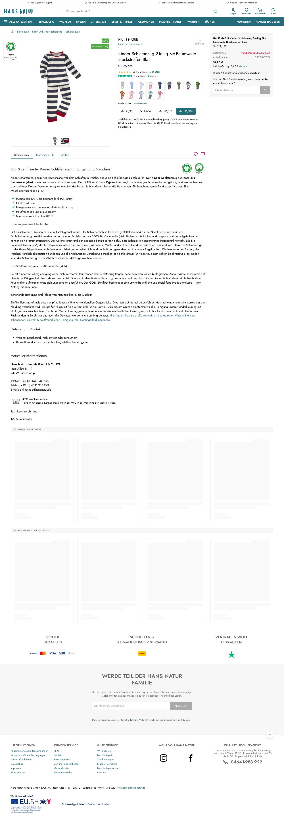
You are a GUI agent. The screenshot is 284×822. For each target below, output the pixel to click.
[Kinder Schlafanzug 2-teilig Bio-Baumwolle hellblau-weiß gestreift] (132, 85)
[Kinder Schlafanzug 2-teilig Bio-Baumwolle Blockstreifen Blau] (188, 85)
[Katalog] (203, 154)
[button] (233, 11)
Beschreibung (21, 155)
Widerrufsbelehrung (21, 759)
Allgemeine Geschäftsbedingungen (29, 751)
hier (187, 720)
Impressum (16, 768)
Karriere (101, 772)
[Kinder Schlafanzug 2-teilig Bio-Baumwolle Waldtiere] (179, 85)
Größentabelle (140, 103)
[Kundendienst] (273, 11)
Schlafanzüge (73, 31)
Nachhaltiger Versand (108, 768)
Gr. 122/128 (186, 111)
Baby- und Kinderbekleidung (47, 31)
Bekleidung (23, 31)
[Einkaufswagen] (260, 11)
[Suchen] (216, 11)
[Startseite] (12, 31)
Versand (243, 66)
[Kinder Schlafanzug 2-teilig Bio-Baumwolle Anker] (160, 85)
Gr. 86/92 (127, 111)
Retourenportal (62, 759)
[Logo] (30, 11)
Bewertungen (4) (45, 155)
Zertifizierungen (105, 759)
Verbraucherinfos (63, 772)
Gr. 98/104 (146, 111)
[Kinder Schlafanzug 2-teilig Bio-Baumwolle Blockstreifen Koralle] (122, 95)
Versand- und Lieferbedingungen (28, 755)
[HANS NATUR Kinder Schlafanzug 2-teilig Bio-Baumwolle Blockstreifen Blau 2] (65, 141)
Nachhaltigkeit (104, 755)
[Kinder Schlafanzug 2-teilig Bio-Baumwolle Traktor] (151, 95)
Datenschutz (17, 764)
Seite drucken (18, 772)
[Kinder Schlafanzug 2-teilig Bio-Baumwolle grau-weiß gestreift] (122, 85)
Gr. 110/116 (165, 111)
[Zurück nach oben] (270, 734)
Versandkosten (61, 768)
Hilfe (56, 751)
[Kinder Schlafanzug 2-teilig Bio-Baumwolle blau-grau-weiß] (169, 85)
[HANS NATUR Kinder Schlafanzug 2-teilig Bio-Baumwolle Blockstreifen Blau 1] (60, 87)
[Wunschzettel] (196, 154)
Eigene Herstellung (107, 764)
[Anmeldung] (233, 11)
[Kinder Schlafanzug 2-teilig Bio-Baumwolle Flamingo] (151, 85)
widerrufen (132, 720)
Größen (65, 155)
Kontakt (58, 755)
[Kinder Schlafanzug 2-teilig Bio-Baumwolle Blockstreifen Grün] (198, 85)
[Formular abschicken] (265, 90)
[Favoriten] (246, 11)
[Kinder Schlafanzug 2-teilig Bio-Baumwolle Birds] (141, 85)
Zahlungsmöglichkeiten (66, 764)
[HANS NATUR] (199, 42)
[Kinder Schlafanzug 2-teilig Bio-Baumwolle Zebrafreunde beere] (160, 95)
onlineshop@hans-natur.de (131, 787)
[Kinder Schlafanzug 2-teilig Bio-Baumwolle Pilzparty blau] (141, 95)
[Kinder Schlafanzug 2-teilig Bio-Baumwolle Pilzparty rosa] (132, 95)
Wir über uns (104, 751)
